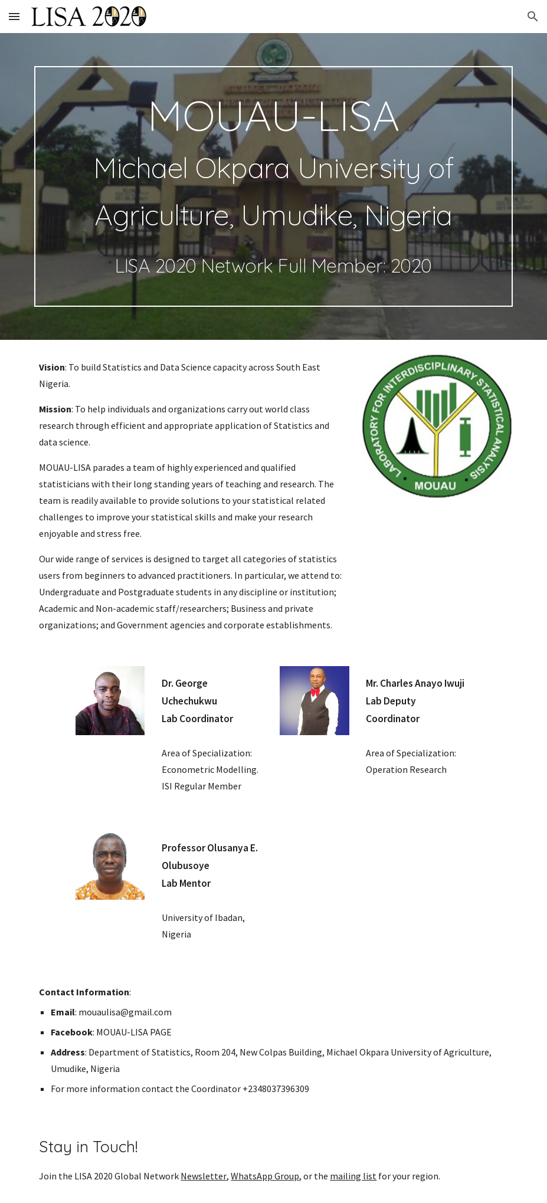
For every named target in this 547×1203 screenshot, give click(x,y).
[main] (273, 186)
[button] (14, 16)
